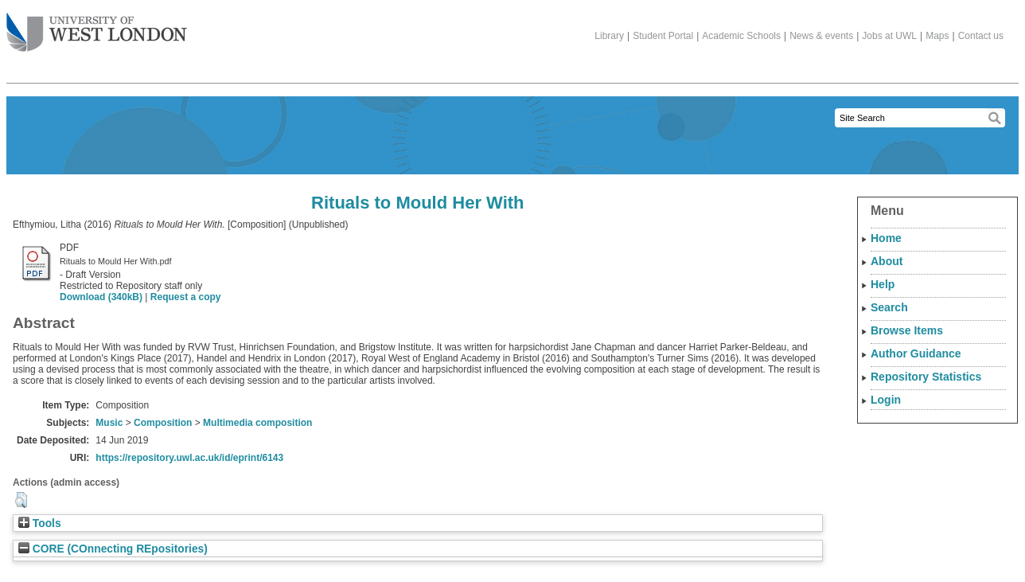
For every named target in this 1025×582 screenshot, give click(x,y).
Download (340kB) (101, 297)
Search (889, 307)
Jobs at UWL (889, 35)
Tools (39, 523)
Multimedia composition (257, 422)
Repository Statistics (926, 376)
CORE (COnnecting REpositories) (113, 549)
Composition (163, 422)
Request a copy (185, 297)
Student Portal (663, 35)
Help (882, 284)
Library (609, 35)
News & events (821, 35)
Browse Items (907, 330)
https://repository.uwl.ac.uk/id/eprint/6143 (189, 457)
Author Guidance (916, 353)
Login (886, 399)
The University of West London (97, 26)
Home (886, 238)
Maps (937, 35)
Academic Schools (741, 35)
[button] (21, 500)
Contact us (981, 35)
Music (109, 422)
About (886, 261)
